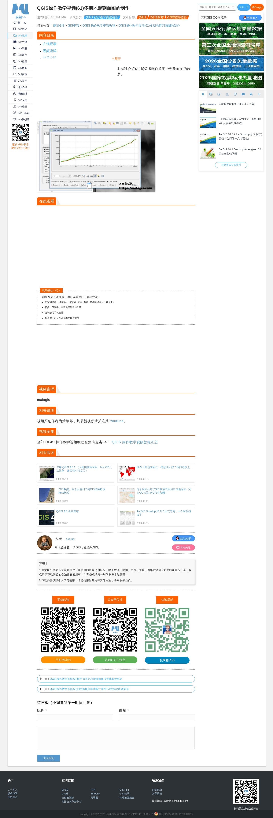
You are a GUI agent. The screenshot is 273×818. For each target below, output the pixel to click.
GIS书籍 (20, 42)
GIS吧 (65, 793)
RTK (92, 789)
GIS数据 (20, 67)
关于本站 (12, 789)
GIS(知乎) (125, 793)
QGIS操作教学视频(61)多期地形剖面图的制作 (149, 25)
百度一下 (243, 7)
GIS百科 (20, 74)
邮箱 (124, 710)
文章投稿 (157, 793)
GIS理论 (20, 55)
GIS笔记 (20, 29)
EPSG (65, 789)
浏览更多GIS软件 (231, 164)
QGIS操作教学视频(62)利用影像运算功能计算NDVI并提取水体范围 (89, 688)
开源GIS (20, 87)
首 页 (20, 22)
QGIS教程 (156, 17)
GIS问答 (20, 100)
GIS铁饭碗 (21, 119)
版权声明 (12, 793)
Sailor (71, 539)
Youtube (117, 421)
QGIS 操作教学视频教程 (102, 17)
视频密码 (50, 51)
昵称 (42, 710)
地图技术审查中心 (71, 801)
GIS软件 (20, 80)
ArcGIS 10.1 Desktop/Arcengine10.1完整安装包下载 (240, 151)
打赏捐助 (157, 789)
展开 (118, 58)
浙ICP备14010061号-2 (140, 814)
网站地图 (122, 814)
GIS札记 (20, 106)
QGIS (142, 17)
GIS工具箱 (21, 113)
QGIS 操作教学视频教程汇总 (135, 442)
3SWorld (95, 793)
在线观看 (50, 44)
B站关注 (183, 547)
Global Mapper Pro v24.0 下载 (236, 103)
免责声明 (12, 797)
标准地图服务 (127, 797)
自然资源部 (68, 797)
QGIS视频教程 (177, 17)
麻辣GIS (59, 25)
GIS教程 (20, 61)
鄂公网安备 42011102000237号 (176, 814)
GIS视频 (20, 35)
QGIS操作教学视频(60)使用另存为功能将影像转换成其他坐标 (86, 678)
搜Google (257, 7)
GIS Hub (124, 789)
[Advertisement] (76, 92)
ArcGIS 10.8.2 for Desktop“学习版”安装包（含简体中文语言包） (240, 136)
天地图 (94, 797)
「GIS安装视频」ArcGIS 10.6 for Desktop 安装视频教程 (240, 121)
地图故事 (20, 93)
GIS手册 (20, 48)
